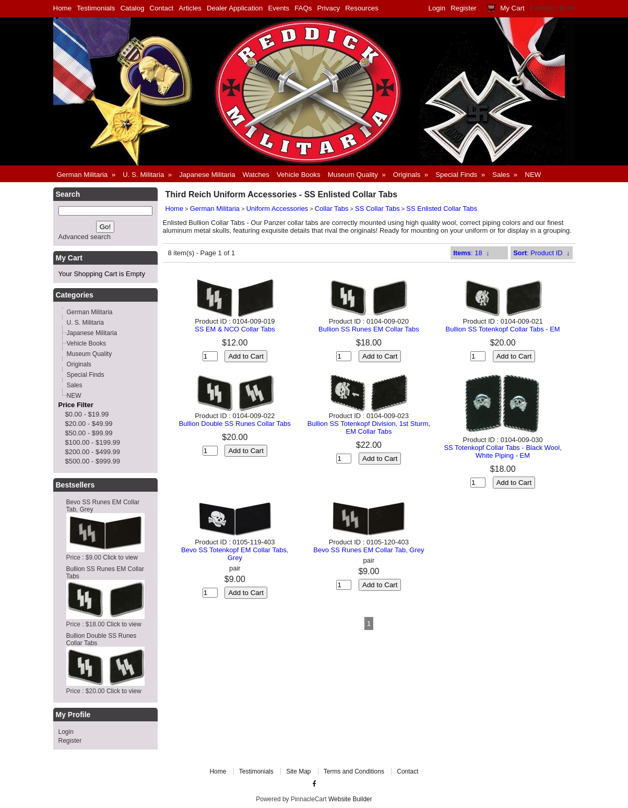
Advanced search (84, 237)
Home (62, 8)
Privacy (328, 8)
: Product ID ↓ (541, 253)
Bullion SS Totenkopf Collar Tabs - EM (503, 329)
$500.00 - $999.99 (93, 461)
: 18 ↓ (471, 253)
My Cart (512, 8)
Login (437, 8)
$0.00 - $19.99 (87, 414)
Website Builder (350, 799)
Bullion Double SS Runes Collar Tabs (235, 423)
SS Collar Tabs (377, 208)
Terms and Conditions (354, 771)
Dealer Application (235, 8)
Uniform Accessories (277, 208)
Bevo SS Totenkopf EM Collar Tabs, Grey (234, 554)
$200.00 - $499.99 (93, 452)
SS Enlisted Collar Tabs (441, 208)
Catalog (132, 8)
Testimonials (96, 8)
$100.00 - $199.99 (93, 442)
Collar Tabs (332, 208)
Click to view (120, 557)
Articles (190, 8)
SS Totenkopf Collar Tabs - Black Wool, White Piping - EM (502, 451)
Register (464, 8)
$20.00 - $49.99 (89, 423)
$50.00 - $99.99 (89, 433)
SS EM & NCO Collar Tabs (235, 329)
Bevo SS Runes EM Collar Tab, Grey (368, 550)
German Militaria (215, 208)
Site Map (298, 771)
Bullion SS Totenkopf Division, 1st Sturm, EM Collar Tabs (368, 427)
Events (278, 8)
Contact (161, 8)
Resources (361, 8)
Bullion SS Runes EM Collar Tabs (368, 329)
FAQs (303, 8)
